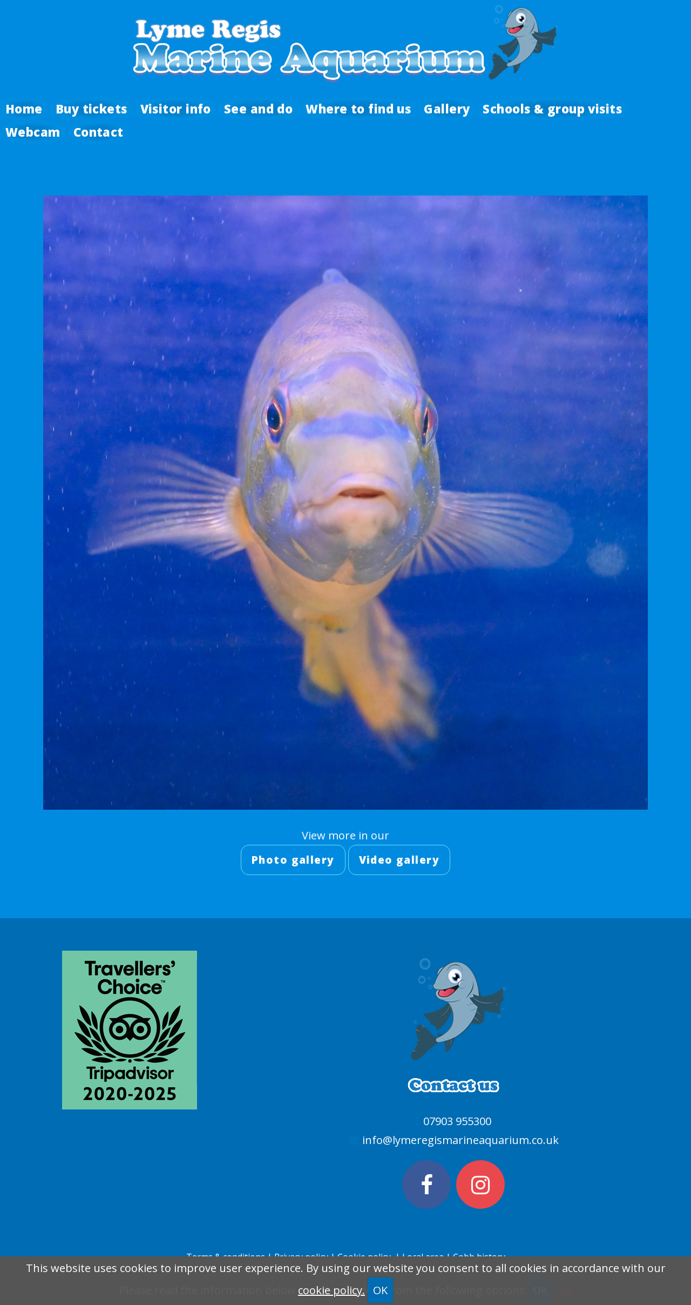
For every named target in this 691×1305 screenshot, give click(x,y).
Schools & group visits (552, 108)
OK (380, 1290)
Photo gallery (293, 860)
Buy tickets (91, 108)
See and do (258, 108)
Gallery (447, 108)
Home (24, 108)
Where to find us (358, 108)
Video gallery (399, 860)
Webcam (32, 132)
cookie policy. (331, 1290)
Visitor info (175, 108)
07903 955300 (457, 1121)
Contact (98, 132)
